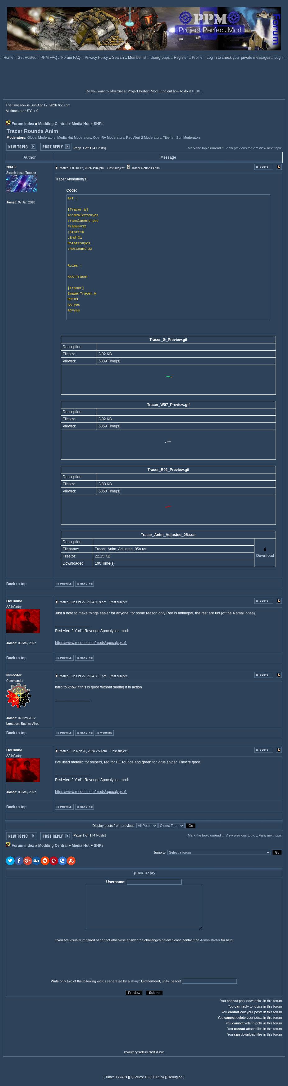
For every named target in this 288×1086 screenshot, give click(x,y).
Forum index (23, 124)
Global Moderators (41, 137)
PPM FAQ (49, 57)
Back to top (16, 584)
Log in (279, 57)
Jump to (159, 852)
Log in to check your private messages (239, 57)
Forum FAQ (71, 57)
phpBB (142, 1052)
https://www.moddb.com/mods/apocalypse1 (91, 643)
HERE (196, 91)
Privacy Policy (97, 57)
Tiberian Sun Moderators (182, 137)
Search (118, 57)
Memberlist (137, 57)
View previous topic (240, 148)
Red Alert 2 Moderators (143, 137)
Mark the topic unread (204, 148)
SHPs (98, 124)
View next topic (270, 148)
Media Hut (80, 124)
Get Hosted (28, 57)
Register (181, 57)
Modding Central (53, 124)
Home (8, 57)
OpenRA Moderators (108, 137)
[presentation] (54, 960)
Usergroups (160, 57)
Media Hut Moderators (74, 137)
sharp (134, 981)
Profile (197, 57)
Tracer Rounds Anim (32, 131)
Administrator (210, 940)
